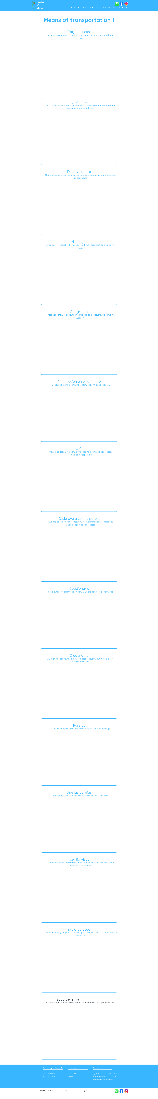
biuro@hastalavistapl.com (104, 1080)
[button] (96, 1068)
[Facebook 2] (121, 4)
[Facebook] (126, 4)
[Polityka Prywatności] (46, 1091)
